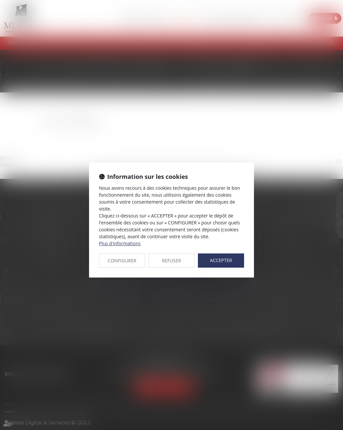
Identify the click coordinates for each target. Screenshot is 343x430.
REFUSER (171, 260)
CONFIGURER (122, 260)
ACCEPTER (221, 260)
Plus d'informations (119, 243)
